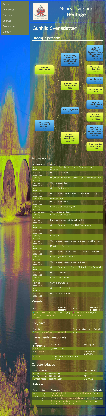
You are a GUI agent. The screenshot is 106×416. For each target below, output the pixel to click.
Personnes (8, 9)
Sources (7, 20)
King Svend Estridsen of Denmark (49, 332)
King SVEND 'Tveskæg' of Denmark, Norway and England (44, 315)
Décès (37, 356)
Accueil (7, 4)
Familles (7, 15)
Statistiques (9, 26)
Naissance (38, 348)
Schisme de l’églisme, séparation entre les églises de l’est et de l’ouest (71, 402)
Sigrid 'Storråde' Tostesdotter (80, 313)
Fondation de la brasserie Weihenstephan (70, 398)
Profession (39, 351)
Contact (7, 31)
